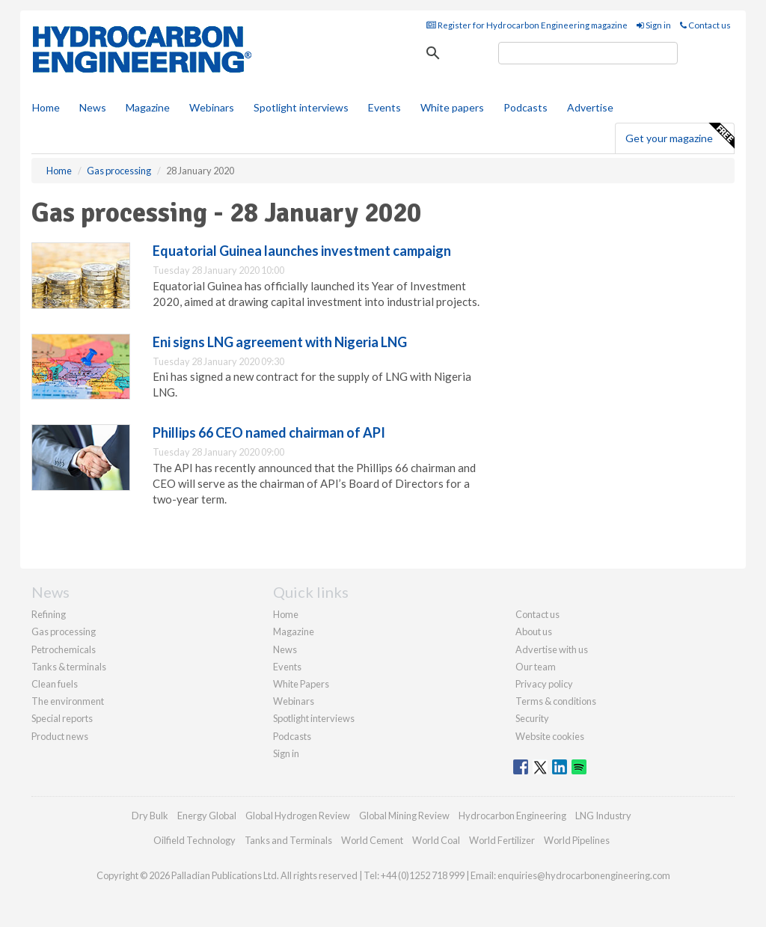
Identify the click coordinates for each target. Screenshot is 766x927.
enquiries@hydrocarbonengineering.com (583, 875)
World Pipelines (577, 840)
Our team (535, 667)
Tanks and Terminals (288, 840)
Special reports (62, 718)
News (285, 649)
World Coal (436, 840)
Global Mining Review (404, 816)
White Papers (301, 684)
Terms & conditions (555, 701)
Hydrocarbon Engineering (512, 816)
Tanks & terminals (68, 667)
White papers (452, 107)
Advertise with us (551, 649)
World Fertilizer (502, 840)
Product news (59, 736)
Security (532, 718)
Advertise (590, 107)
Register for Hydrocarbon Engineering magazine (527, 25)
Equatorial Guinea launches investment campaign (302, 250)
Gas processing (63, 631)
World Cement (372, 840)
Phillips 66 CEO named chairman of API (269, 432)
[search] (588, 53)
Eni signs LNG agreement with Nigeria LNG (280, 342)
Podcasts (525, 107)
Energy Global (206, 816)
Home (46, 107)
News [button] (92, 107)
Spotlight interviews (301, 107)
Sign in (654, 25)
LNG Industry (603, 816)
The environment (67, 701)
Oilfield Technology (194, 840)
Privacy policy (544, 684)
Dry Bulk (150, 816)
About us (533, 631)
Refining (48, 614)
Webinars (211, 107)
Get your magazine (679, 136)
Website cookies (549, 736)
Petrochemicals (63, 649)
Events (384, 107)
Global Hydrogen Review (297, 816)
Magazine (148, 107)
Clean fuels (54, 684)
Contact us (705, 25)
